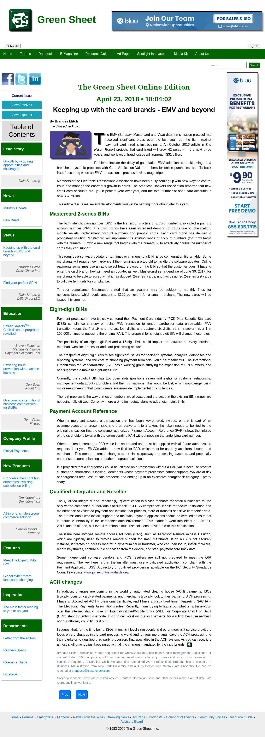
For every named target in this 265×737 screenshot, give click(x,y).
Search (254, 65)
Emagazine (45, 717)
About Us (202, 54)
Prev (64, 694)
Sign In (254, 46)
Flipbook (63, 717)
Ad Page (123, 54)
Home (7, 54)
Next (81, 694)
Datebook (46, 54)
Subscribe (13, 46)
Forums (25, 54)
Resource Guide (98, 54)
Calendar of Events (180, 717)
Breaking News (118, 717)
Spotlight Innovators (151, 54)
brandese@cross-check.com (91, 670)
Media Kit (181, 54)
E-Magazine (69, 54)
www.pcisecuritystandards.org (106, 572)
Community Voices (211, 717)
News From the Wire (88, 717)
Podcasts (156, 717)
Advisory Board (131, 721)
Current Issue (22, 95)
